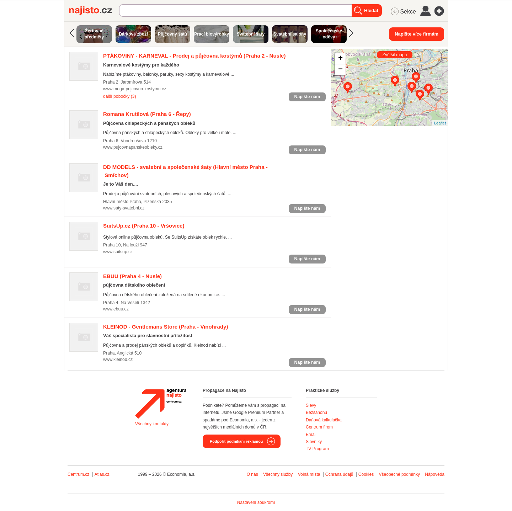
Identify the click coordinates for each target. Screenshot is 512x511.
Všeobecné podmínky (399, 474)
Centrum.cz (78, 474)
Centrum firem (319, 427)
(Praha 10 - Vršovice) (143, 226)
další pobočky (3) (119, 96)
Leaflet (440, 123)
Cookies (366, 474)
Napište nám (307, 96)
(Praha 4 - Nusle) (132, 276)
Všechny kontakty (152, 423)
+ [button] (340, 58)
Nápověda (434, 474)
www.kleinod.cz (118, 359)
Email (311, 434)
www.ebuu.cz (116, 309)
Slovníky (314, 441)
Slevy (311, 405)
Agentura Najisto (160, 404)
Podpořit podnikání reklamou (236, 441)
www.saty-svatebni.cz (123, 208)
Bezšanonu (316, 412)
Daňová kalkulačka (324, 419)
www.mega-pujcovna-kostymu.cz (134, 88)
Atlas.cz (102, 474)
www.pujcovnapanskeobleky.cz (132, 147)
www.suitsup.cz (118, 251)
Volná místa (309, 474)
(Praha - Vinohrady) (165, 327)
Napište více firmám (416, 34)
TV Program (317, 448)
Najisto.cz (94, 10)
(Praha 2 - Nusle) (194, 56)
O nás (252, 474)
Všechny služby (278, 474)
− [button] (340, 69)
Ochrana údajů (339, 474)
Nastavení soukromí (256, 502)
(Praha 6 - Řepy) (147, 114)
